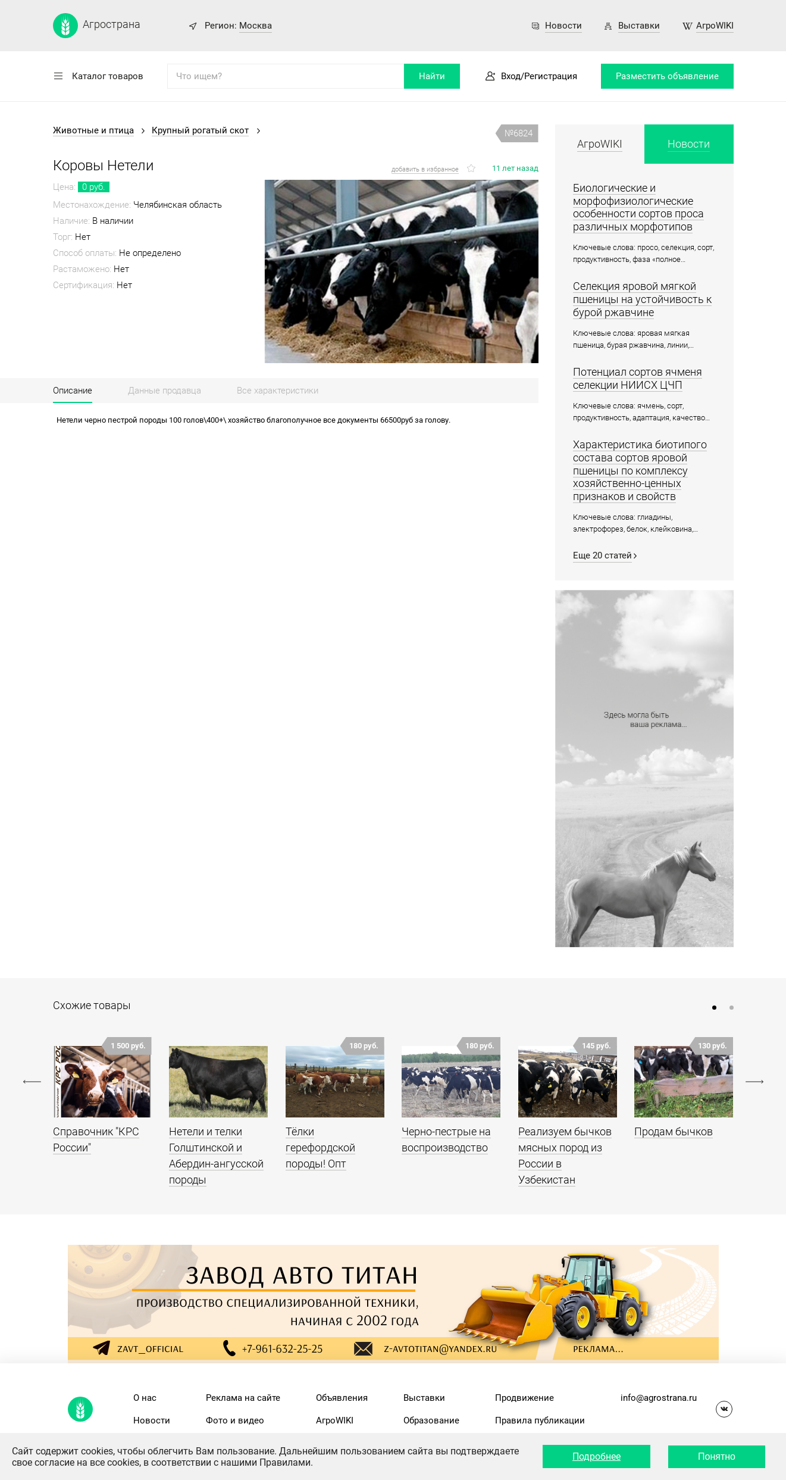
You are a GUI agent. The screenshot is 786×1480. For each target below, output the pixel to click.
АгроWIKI (715, 25)
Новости (563, 25)
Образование (431, 1420)
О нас (144, 1397)
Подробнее (596, 1456)
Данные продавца (164, 390)
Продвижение (524, 1397)
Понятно (716, 1456)
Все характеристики (277, 390)
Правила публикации (540, 1420)
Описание (72, 390)
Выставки (639, 25)
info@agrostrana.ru (659, 1397)
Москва (255, 25)
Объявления (342, 1397)
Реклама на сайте (243, 1397)
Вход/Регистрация (539, 76)
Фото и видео (235, 1420)
